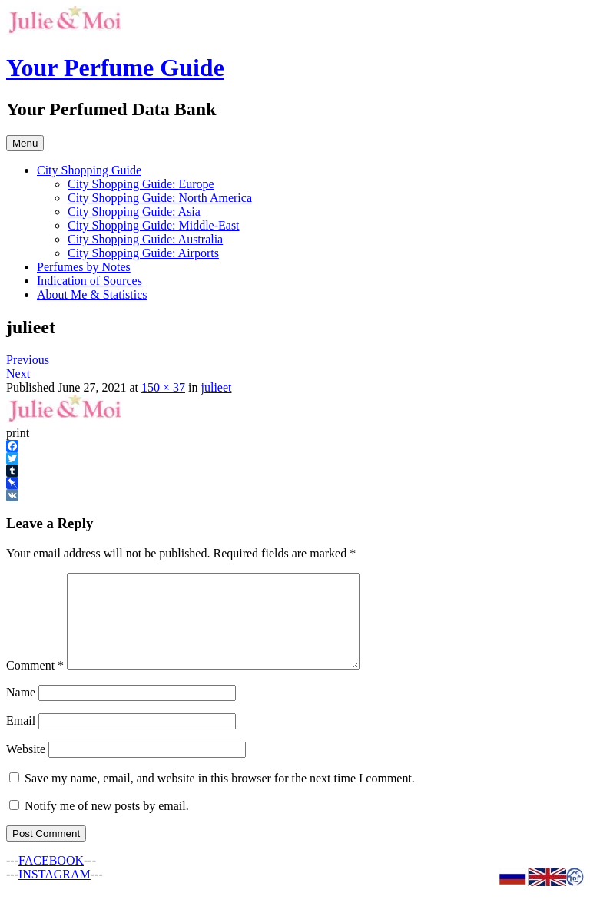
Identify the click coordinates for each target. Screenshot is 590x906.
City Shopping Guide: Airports (143, 253)
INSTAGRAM (54, 892)
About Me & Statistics (92, 294)
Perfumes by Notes (84, 266)
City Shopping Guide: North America (160, 197)
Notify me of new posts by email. (107, 824)
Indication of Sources (89, 280)
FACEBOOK (51, 878)
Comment (35, 683)
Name (20, 710)
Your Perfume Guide (115, 67)
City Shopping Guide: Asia (134, 211)
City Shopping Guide (89, 170)
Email (20, 739)
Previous (27, 359)
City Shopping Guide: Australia (145, 239)
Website (25, 767)
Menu (25, 143)
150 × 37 (163, 387)
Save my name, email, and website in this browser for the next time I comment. (220, 796)
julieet (216, 387)
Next (18, 373)
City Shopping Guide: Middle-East (154, 225)
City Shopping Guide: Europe (141, 183)
